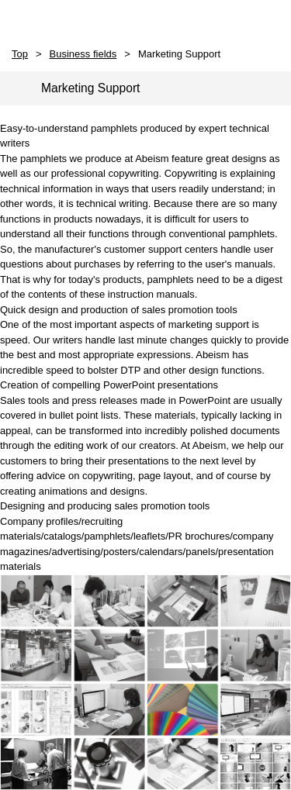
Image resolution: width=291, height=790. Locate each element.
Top (20, 54)
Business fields (83, 54)
